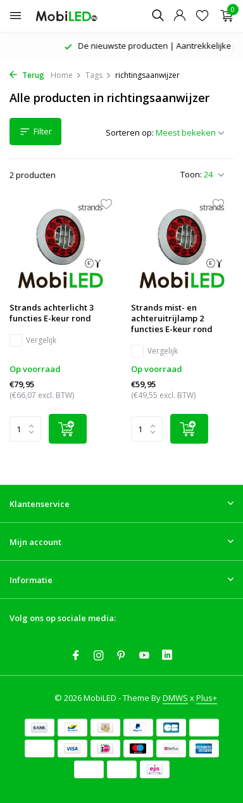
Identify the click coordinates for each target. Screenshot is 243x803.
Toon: (191, 174)
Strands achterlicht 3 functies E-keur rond (51, 313)
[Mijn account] (179, 16)
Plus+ (206, 697)
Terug (26, 75)
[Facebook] (76, 655)
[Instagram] (99, 655)
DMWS (175, 697)
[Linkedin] (167, 655)
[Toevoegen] (68, 429)
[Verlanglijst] (202, 16)
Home (66, 75)
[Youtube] (144, 655)
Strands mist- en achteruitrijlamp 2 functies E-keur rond (172, 318)
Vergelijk (32, 340)
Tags (98, 75)
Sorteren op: (130, 132)
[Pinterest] (121, 655)
